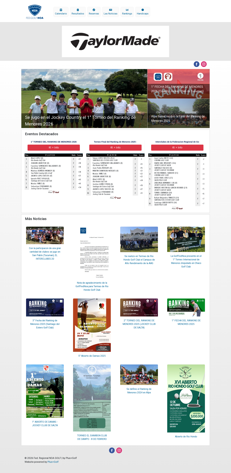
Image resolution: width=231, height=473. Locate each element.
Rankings (127, 12)
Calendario (61, 12)
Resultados (78, 12)
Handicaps (142, 12)
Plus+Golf (53, 461)
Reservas (94, 12)
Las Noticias (110, 12)
